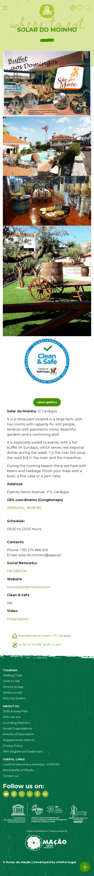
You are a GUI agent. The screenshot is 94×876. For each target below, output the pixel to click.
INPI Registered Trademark (23, 751)
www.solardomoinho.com (28, 587)
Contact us (10, 776)
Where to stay (13, 687)
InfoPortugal (66, 862)
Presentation (18, 619)
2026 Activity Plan (15, 711)
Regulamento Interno (19, 740)
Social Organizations (17, 728)
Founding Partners (16, 723)
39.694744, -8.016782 (24, 508)
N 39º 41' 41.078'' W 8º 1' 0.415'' (40, 644)
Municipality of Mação (18, 770)
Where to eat (12, 692)
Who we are (12, 717)
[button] (85, 867)
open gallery (47, 402)
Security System (14, 698)
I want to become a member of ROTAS (31, 764)
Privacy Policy (12, 745)
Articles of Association (18, 734)
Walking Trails (12, 675)
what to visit (11, 681)
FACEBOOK (17, 571)
